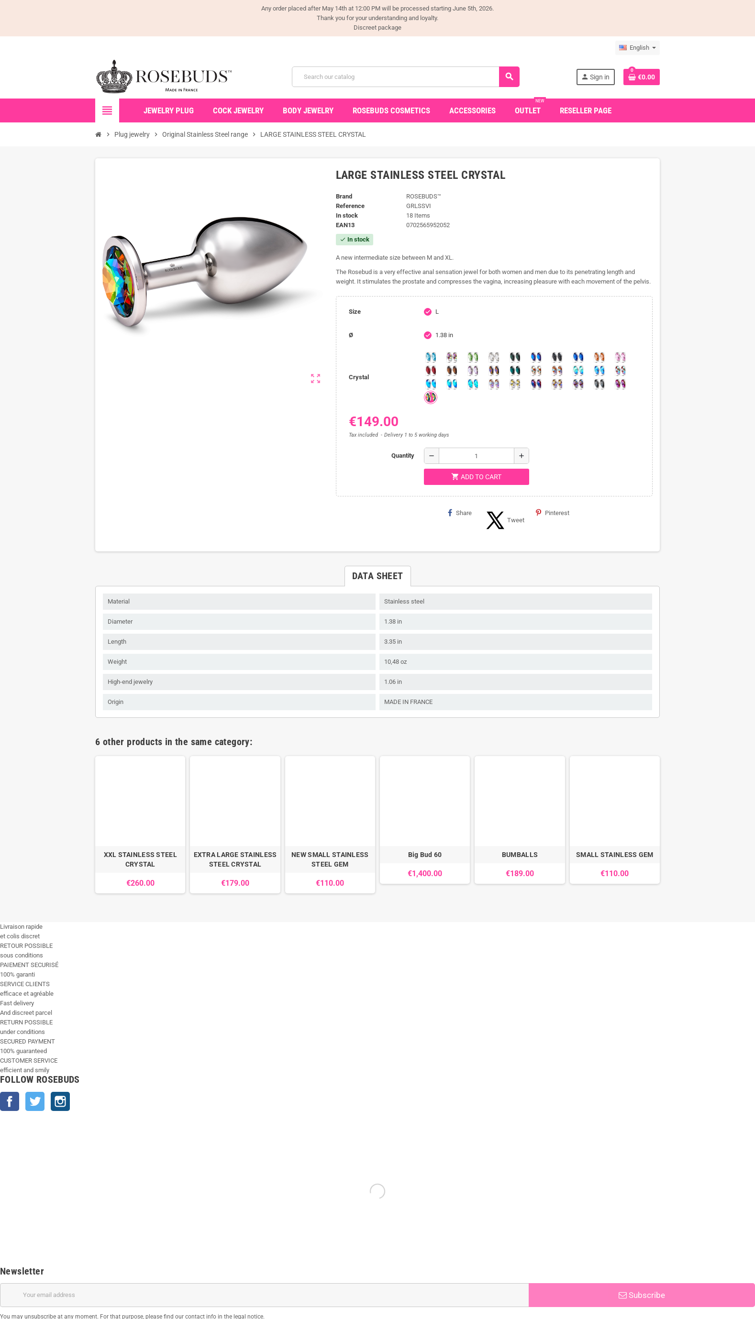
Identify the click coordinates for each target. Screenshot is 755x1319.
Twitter (34, 1101)
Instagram (60, 1101)
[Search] (405, 76)
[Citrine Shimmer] (557, 370)
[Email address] (264, 1295)
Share (460, 513)
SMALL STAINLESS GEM (614, 854)
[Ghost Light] (578, 384)
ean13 (345, 225)
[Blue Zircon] (515, 370)
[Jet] (557, 357)
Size (355, 311)
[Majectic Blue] (578, 357)
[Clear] (493, 357)
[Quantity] (476, 455)
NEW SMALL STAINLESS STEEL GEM (329, 859)
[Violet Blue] (536, 384)
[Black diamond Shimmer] (430, 384)
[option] (140, 824)
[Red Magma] (430, 370)
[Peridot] (451, 384)
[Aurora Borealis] (451, 357)
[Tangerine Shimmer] (620, 370)
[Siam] (578, 370)
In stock (347, 215)
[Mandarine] (599, 357)
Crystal (359, 377)
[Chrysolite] (472, 357)
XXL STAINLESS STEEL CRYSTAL (140, 859)
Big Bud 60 (425, 854)
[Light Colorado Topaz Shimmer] (599, 370)
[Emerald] (515, 357)
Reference (350, 205)
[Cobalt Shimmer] (472, 384)
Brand (344, 196)
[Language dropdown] (637, 48)
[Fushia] (620, 384)
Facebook (9, 1101)
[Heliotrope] (536, 357)
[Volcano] (493, 370)
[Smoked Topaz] (451, 370)
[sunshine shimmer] (536, 370)
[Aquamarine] (430, 357)
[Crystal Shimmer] (515, 384)
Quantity (402, 455)
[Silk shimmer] (493, 384)
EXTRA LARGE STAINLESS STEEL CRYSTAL (235, 859)
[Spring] (472, 370)
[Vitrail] (430, 397)
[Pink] (620, 357)
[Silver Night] (599, 384)
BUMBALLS (520, 854)
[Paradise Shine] (557, 384)
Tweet (503, 520)
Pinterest (552, 513)
